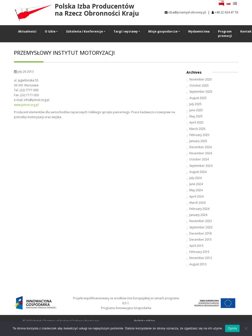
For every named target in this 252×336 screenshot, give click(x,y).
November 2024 (200, 153)
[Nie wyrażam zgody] (245, 328)
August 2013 (197, 264)
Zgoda (232, 328)
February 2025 (199, 135)
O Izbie (50, 31)
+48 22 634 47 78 (226, 12)
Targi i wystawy (126, 31)
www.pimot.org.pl (26, 105)
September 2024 (200, 166)
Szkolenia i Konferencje (84, 31)
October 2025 (199, 85)
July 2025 (195, 104)
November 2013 (200, 258)
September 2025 (200, 92)
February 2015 (199, 252)
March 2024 (197, 203)
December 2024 (200, 147)
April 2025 (196, 122)
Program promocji (225, 33)
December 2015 (200, 239)
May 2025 (196, 116)
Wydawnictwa (199, 31)
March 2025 (197, 129)
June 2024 (196, 184)
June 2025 (196, 110)
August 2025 (197, 98)
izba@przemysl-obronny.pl (185, 12)
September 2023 (200, 227)
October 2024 (199, 159)
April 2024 (196, 196)
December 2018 (200, 233)
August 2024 (197, 172)
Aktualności (27, 31)
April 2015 (196, 246)
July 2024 (195, 178)
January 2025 (198, 141)
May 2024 (196, 190)
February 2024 (199, 209)
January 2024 (198, 215)
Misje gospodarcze (163, 31)
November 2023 (200, 221)
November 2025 (200, 79)
